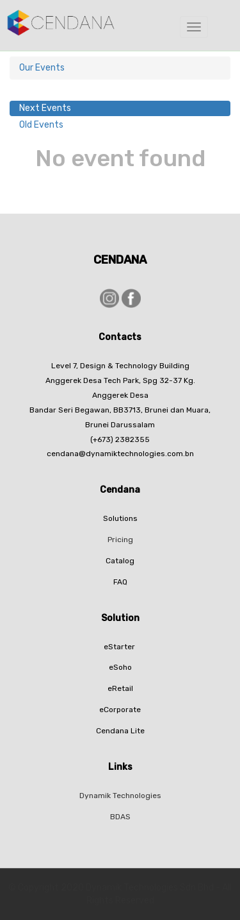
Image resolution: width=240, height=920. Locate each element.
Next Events (45, 108)
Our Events (42, 67)
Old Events (41, 124)
